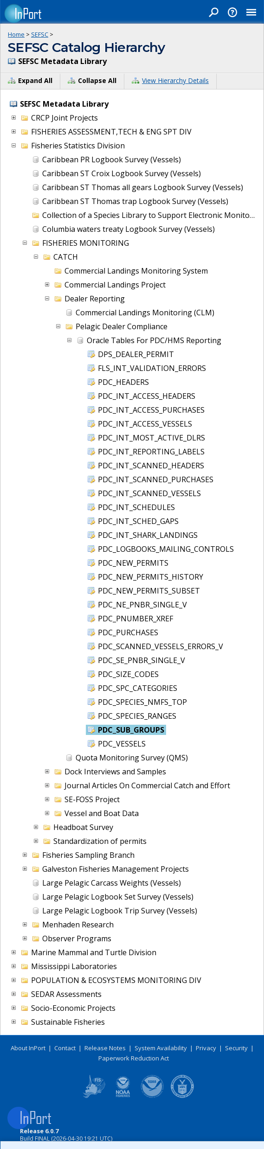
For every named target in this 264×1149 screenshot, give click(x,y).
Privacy (206, 1048)
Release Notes (105, 1048)
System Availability (161, 1048)
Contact (65, 1048)
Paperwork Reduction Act (133, 1058)
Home (16, 34)
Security (236, 1048)
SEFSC (39, 34)
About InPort (28, 1048)
